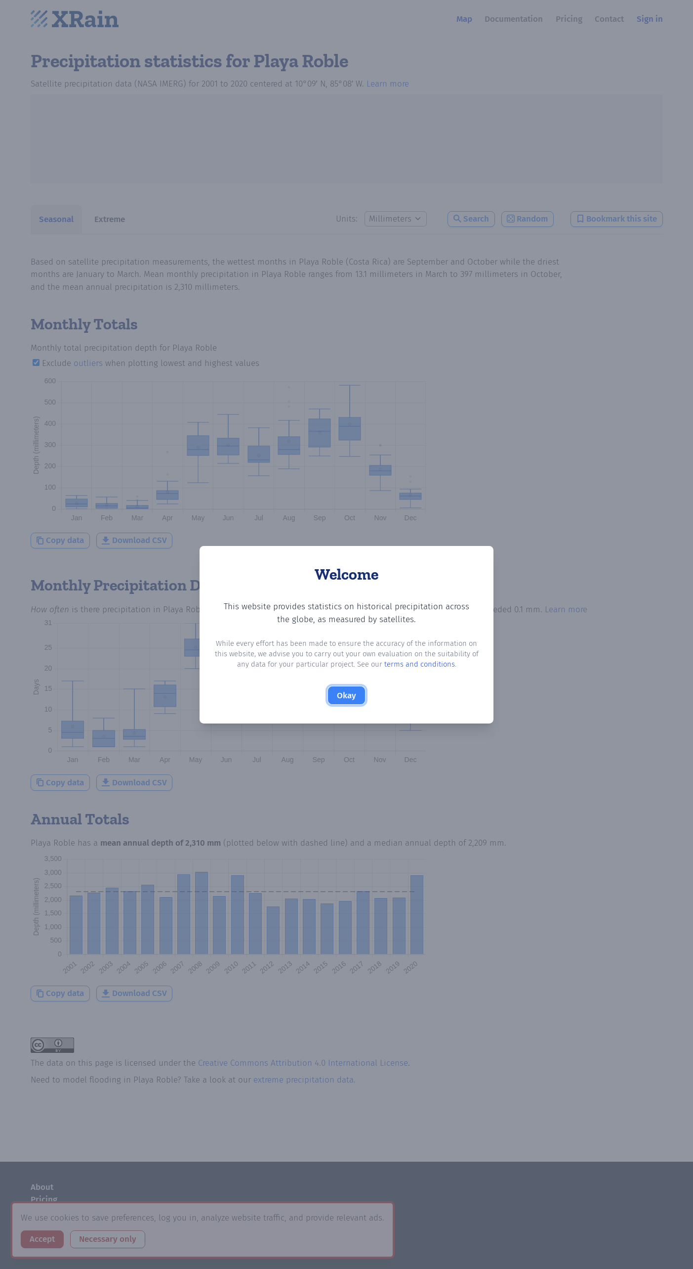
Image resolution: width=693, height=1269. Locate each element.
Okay (346, 695)
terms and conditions (419, 664)
